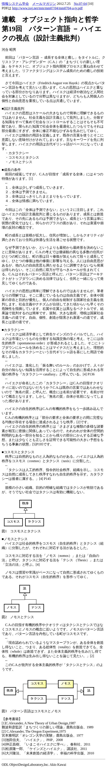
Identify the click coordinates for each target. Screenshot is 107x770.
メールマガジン (44, 3)
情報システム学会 (15, 3)
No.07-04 (80, 3)
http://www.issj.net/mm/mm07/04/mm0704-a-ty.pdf (47, 8)
